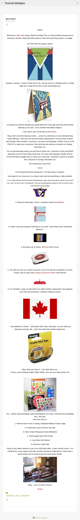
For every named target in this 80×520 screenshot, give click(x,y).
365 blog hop (10, 495)
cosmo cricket (25, 495)
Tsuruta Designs (15, 3)
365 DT (17, 495)
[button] (7, 25)
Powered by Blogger (40, 517)
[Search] (27, 3)
